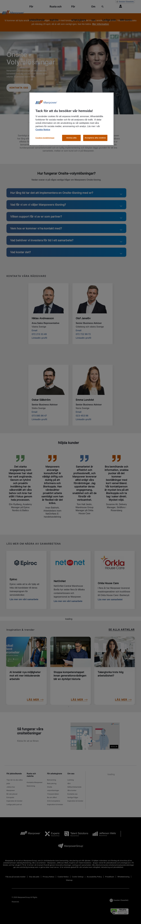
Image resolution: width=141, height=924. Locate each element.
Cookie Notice (43, 129)
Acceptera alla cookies (95, 138)
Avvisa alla (71, 138)
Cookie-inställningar (45, 138)
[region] (71, 118)
